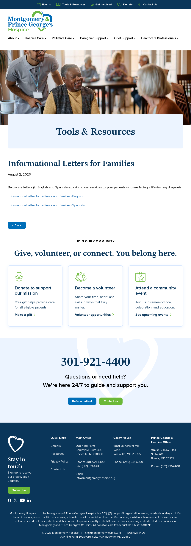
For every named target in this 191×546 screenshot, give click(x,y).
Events (44, 4)
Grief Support (125, 38)
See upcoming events (153, 314)
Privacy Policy (59, 461)
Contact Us (147, 4)
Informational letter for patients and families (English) (45, 196)
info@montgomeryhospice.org (102, 533)
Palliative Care (63, 38)
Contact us (111, 401)
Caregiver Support (94, 38)
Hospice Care (35, 38)
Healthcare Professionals (160, 38)
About (13, 38)
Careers (56, 446)
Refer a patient (82, 401)
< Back (16, 225)
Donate (124, 4)
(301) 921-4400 (136, 533)
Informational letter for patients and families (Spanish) (46, 205)
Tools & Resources (70, 4)
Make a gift (25, 314)
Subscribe (19, 490)
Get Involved (101, 4)
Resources (57, 454)
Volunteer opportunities (94, 314)
